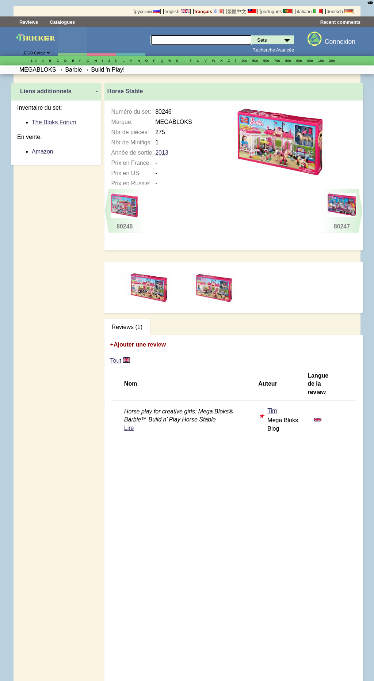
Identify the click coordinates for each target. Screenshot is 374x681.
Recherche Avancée (273, 50)
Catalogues (62, 22)
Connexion (340, 41)
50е (255, 60)
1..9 (34, 60)
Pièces (130, 41)
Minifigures (101, 41)
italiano (309, 11)
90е (299, 60)
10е (321, 60)
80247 (341, 211)
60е (266, 60)
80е (288, 60)
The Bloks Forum (54, 122)
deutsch (340, 11)
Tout (115, 360)
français (208, 11)
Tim (272, 411)
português (276, 11)
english (176, 11)
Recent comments (340, 22)
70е (277, 60)
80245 (124, 211)
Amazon (42, 151)
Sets (72, 41)
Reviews (28, 22)
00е (310, 60)
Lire (129, 428)
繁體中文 (241, 11)
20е (332, 60)
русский (147, 11)
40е (244, 60)
